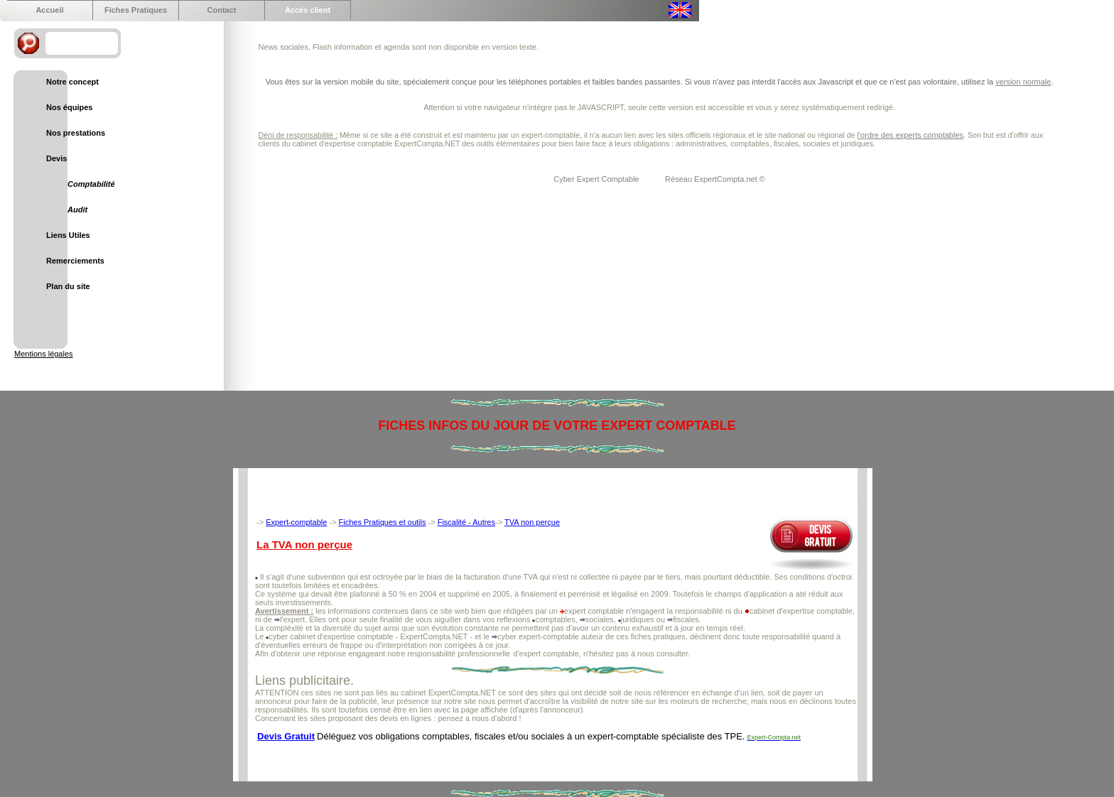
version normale (1023, 81)
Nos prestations (75, 133)
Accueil (49, 10)
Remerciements (75, 260)
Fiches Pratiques (135, 10)
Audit (77, 209)
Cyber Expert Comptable (597, 179)
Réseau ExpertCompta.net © (715, 179)
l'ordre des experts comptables (910, 135)
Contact (222, 10)
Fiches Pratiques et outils (382, 522)
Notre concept (72, 81)
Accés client (307, 10)
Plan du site (68, 286)
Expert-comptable (296, 522)
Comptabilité (91, 184)
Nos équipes (69, 107)
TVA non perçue (532, 522)
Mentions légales (43, 353)
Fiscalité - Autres (466, 522)
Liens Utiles (68, 235)
